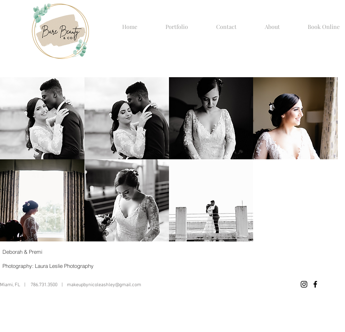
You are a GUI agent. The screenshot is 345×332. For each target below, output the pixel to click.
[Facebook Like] (280, 284)
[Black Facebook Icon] (315, 284)
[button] (168, 27)
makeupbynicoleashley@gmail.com (104, 285)
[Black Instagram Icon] (304, 284)
